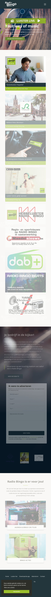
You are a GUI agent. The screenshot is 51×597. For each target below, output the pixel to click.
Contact (42, 576)
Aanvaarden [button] (16, 591)
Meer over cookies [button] (9, 587)
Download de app (24, 576)
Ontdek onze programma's (15, 38)
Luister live (14, 576)
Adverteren (35, 576)
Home (7, 576)
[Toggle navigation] (45, 4)
